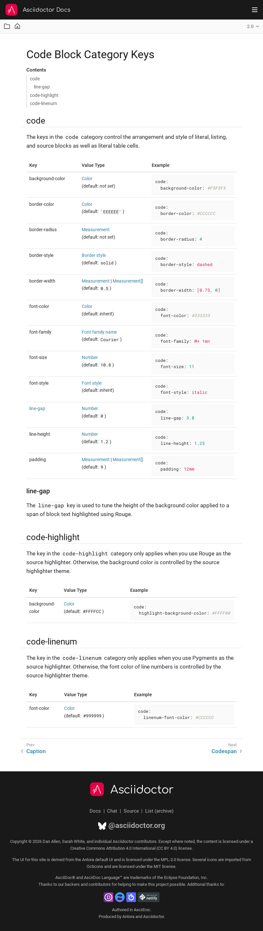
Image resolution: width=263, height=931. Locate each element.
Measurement (96, 229)
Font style (92, 383)
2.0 (250, 26)
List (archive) (159, 811)
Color (87, 178)
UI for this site (33, 859)
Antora (128, 916)
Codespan (224, 751)
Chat (112, 811)
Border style (94, 255)
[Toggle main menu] (254, 10)
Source (131, 811)
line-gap (42, 86)
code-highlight (44, 95)
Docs (95, 811)
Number (90, 357)
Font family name (99, 332)
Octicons (95, 866)
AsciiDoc (142, 909)
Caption (36, 751)
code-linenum (43, 103)
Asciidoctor (142, 790)
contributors (100, 884)
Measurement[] (128, 281)
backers (72, 884)
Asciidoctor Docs (46, 10)
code (35, 78)
